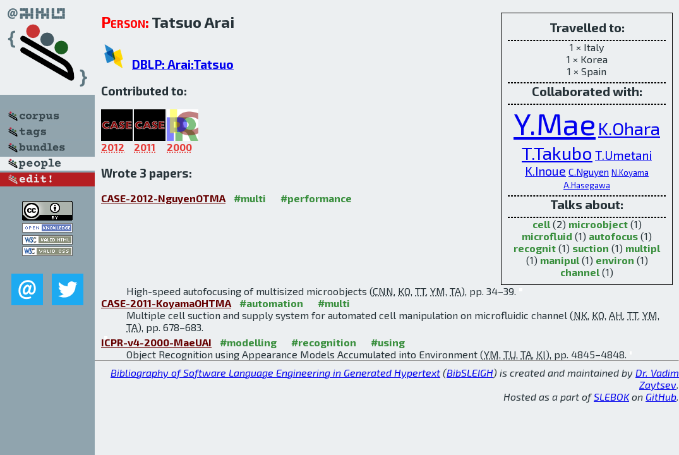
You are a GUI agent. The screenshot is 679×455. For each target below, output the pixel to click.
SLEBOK (611, 397)
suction (590, 248)
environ (615, 260)
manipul (559, 260)
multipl (642, 248)
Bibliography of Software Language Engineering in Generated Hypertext (275, 373)
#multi (250, 198)
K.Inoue (545, 171)
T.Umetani (623, 155)
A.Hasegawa (586, 185)
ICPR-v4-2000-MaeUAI (156, 342)
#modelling (248, 342)
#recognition (323, 342)
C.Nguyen (588, 172)
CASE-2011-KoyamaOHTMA (166, 303)
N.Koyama (630, 172)
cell (541, 224)
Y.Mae (555, 123)
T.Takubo (557, 153)
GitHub (661, 397)
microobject (598, 224)
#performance (316, 198)
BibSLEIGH (470, 373)
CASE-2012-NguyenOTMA (163, 198)
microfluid (547, 236)
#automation (271, 303)
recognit (535, 248)
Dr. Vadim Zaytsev (657, 379)
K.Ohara (629, 128)
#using (388, 342)
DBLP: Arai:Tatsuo (183, 64)
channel (579, 272)
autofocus (613, 236)
